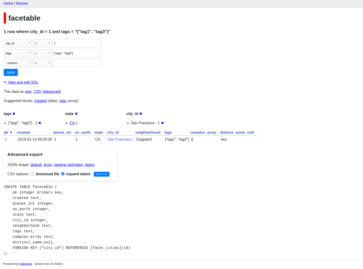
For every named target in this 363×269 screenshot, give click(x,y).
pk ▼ (8, 132)
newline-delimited (68, 165)
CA (72, 123)
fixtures (22, 3)
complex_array (203, 132)
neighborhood (147, 132)
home (8, 3)
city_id (113, 132)
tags (62, 101)
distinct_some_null (237, 132)
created (40, 101)
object (89, 165)
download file (45, 174)
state (98, 132)
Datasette (25, 264)
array (48, 165)
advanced (52, 92)
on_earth (83, 132)
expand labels (76, 174)
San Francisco (119, 139)
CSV (37, 92)
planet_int (62, 132)
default (36, 165)
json (28, 92)
